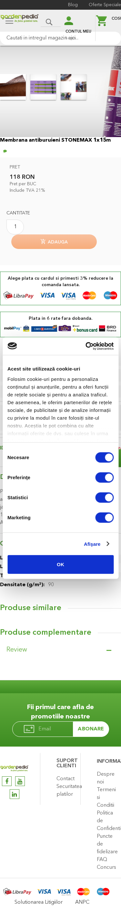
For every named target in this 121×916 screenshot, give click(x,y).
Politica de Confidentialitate (107, 821)
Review (16, 650)
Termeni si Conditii (106, 797)
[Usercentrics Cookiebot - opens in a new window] (86, 346)
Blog (73, 5)
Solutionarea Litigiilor (39, 902)
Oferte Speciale (105, 5)
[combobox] (60, 38)
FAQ (102, 859)
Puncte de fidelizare (107, 844)
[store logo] (19, 21)
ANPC (82, 902)
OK (60, 564)
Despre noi (106, 778)
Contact (65, 778)
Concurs (106, 867)
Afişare (92, 543)
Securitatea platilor (66, 790)
